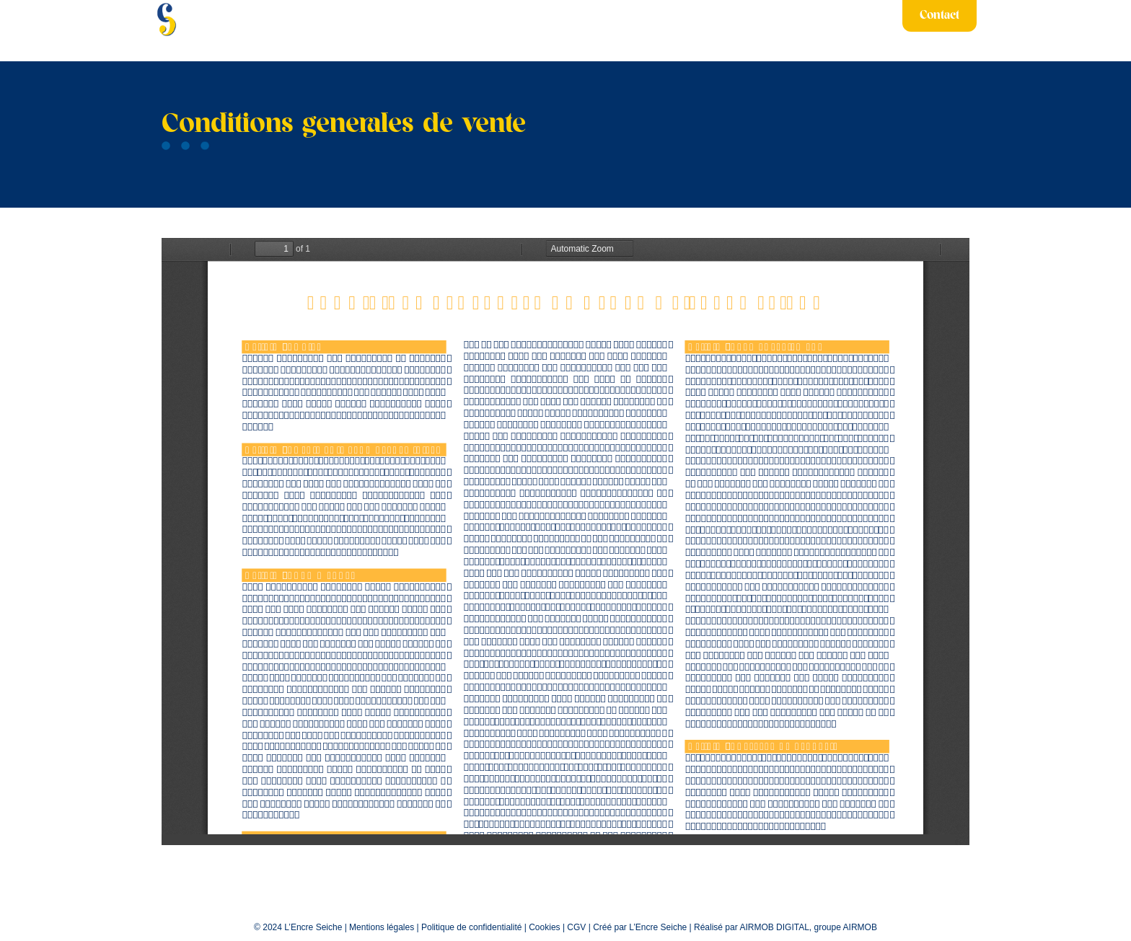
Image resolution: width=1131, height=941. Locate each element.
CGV (576, 927)
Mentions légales (381, 927)
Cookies (544, 927)
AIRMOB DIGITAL (774, 927)
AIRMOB (860, 927)
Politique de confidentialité (471, 927)
